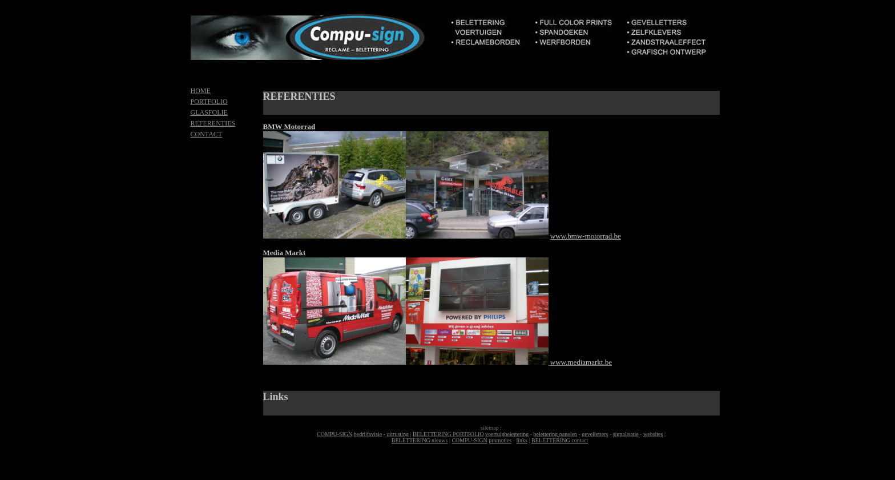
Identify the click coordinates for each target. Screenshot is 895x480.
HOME (201, 91)
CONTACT (207, 134)
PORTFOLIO (209, 102)
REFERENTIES (213, 123)
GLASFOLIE (209, 112)
